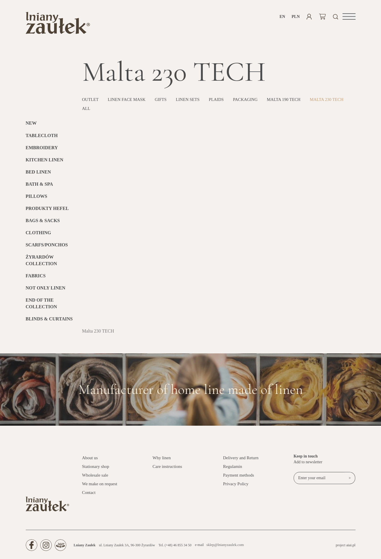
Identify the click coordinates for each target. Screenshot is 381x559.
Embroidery (42, 149)
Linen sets (194, 101)
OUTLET (91, 101)
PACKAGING (255, 101)
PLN (295, 16)
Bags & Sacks (43, 222)
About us (90, 460)
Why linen (161, 460)
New (31, 125)
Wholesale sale (95, 477)
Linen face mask (129, 101)
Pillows (36, 198)
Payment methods (238, 477)
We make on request (99, 486)
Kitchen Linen (44, 162)
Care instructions (167, 468)
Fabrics (36, 278)
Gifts (166, 101)
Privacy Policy (236, 486)
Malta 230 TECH (100, 110)
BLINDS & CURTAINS (49, 321)
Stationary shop (95, 468)
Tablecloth (42, 137)
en (282, 16)
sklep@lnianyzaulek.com (223, 547)
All (132, 110)
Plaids (225, 101)
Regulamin (232, 468)
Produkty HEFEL (47, 210)
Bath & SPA (39, 186)
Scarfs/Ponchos (47, 247)
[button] (349, 16)
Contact (89, 494)
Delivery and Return (240, 460)
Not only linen (45, 290)
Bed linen (38, 174)
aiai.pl (351, 547)
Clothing (38, 235)
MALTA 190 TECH (296, 101)
